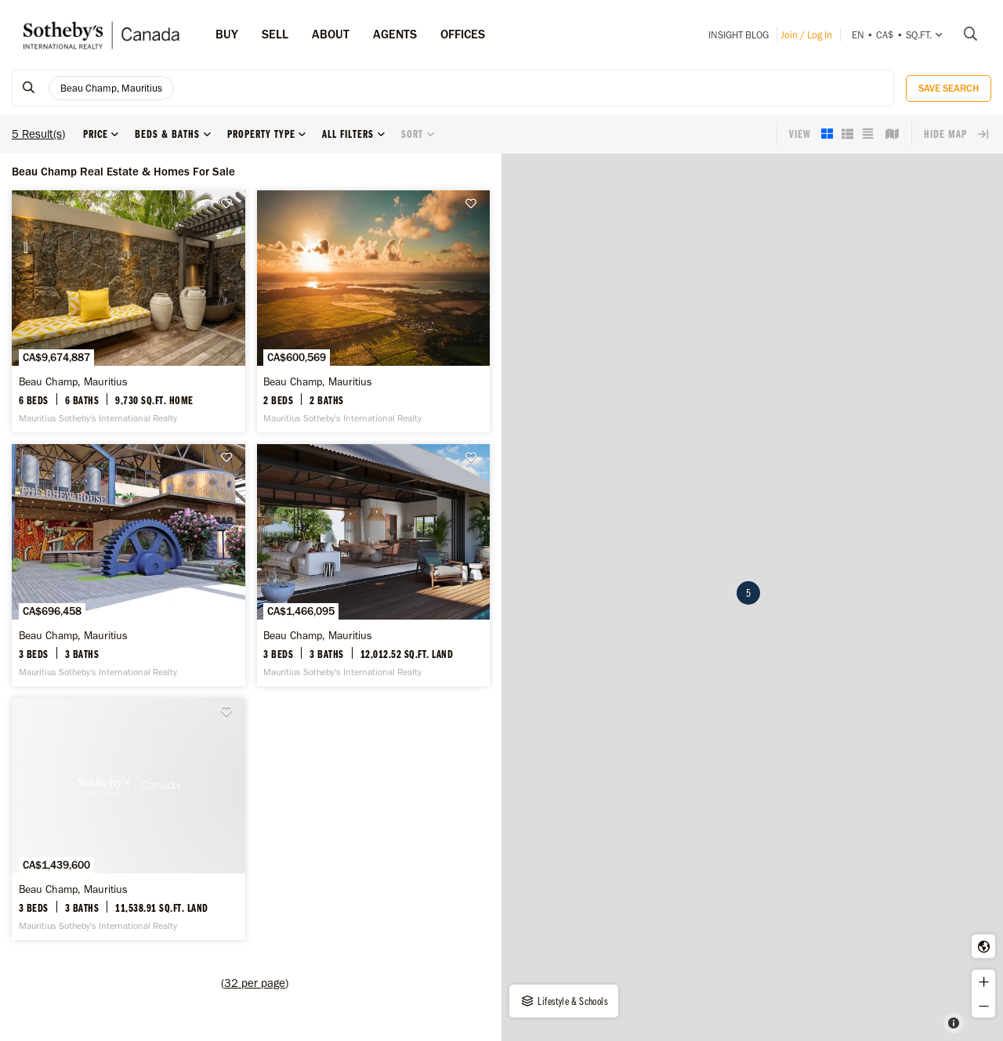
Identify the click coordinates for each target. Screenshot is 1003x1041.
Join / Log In (806, 35)
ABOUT (330, 34)
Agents (395, 34)
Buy (226, 34)
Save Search (948, 88)
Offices (462, 34)
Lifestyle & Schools (564, 1001)
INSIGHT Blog (738, 35)
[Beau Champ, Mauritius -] (128, 311)
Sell (275, 34)
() (254, 983)
